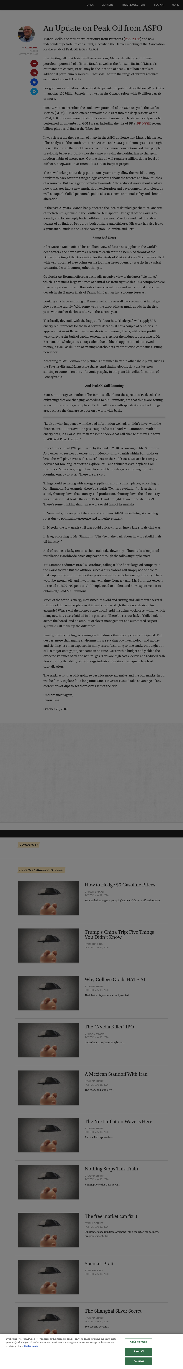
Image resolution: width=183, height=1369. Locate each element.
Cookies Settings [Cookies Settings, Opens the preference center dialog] (138, 1345)
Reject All (139, 1354)
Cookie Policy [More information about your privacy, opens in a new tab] (31, 1349)
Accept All (139, 1364)
